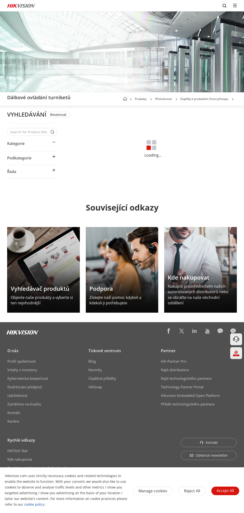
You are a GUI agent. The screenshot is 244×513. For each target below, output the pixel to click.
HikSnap (95, 387)
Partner (168, 350)
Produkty (141, 99)
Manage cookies (152, 490)
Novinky (95, 369)
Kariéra (13, 421)
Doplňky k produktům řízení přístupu (204, 99)
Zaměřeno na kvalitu (24, 404)
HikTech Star (17, 450)
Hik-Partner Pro (173, 361)
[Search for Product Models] (28, 132)
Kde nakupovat (19, 459)
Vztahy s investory (22, 369)
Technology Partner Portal (182, 387)
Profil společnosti (21, 361)
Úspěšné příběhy (102, 378)
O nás (12, 350)
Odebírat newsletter (209, 455)
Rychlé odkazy (21, 440)
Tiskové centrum (104, 350)
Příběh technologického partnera (187, 404)
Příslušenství (163, 99)
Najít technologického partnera (186, 378)
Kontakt (13, 412)
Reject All (192, 490)
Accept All (225, 490)
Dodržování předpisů (24, 387)
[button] (151, 99)
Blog (92, 361)
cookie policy (34, 504)
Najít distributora (175, 369)
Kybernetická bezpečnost (27, 378)
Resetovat (58, 114)
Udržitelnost (17, 395)
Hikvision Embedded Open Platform (190, 395)
